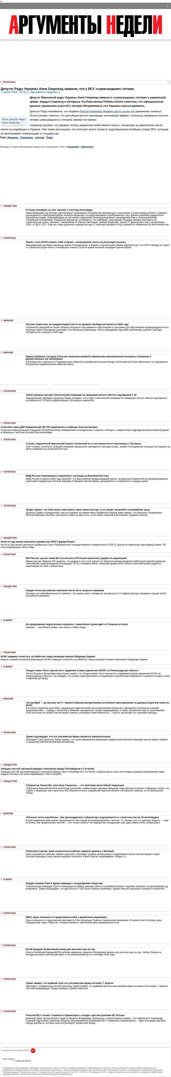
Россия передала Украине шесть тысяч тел (107, 111)
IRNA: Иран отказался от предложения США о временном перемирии (66, 917)
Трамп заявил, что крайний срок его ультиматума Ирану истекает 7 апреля (69, 983)
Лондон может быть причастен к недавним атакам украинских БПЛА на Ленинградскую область (82, 670)
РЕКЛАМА (8, 1061)
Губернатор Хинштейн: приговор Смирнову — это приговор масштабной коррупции (75, 785)
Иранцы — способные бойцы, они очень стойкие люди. (56, 627)
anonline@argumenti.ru (13, 1066)
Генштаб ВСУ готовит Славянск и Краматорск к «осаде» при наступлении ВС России (75, 1015)
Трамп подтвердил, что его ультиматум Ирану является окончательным (68, 736)
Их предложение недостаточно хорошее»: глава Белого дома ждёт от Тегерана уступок (77, 624)
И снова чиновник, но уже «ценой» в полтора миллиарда (59, 210)
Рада (49, 137)
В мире (8, 620)
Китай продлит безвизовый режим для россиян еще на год (60, 949)
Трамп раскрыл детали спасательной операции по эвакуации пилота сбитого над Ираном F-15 (81, 395)
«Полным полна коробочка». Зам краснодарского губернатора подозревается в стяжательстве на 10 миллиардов (92, 817)
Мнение (8, 320)
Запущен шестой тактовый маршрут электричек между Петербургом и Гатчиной (47, 768)
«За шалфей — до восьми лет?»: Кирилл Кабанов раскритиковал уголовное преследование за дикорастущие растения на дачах (97, 703)
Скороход (26, 137)
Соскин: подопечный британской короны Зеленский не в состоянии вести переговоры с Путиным (83, 443)
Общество (10, 206)
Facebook (73, 146)
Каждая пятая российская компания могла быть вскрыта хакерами (65, 590)
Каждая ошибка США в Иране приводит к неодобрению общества (64, 883)
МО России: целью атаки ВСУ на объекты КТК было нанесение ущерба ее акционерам (76, 558)
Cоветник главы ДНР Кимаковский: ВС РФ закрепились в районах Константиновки (49, 427)
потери (39, 137)
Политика (9, 82)
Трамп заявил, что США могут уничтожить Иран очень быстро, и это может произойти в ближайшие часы (88, 509)
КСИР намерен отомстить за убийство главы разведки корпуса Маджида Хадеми (48, 656)
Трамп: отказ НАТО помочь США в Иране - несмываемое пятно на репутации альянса (76, 242)
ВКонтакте (87, 146)
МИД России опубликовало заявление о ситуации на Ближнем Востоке (67, 475)
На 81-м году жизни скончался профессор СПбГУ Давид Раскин (38, 541)
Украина (12, 137)
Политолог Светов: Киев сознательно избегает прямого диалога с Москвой (70, 851)
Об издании (9, 1063)
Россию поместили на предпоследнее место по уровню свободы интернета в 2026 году (77, 324)
